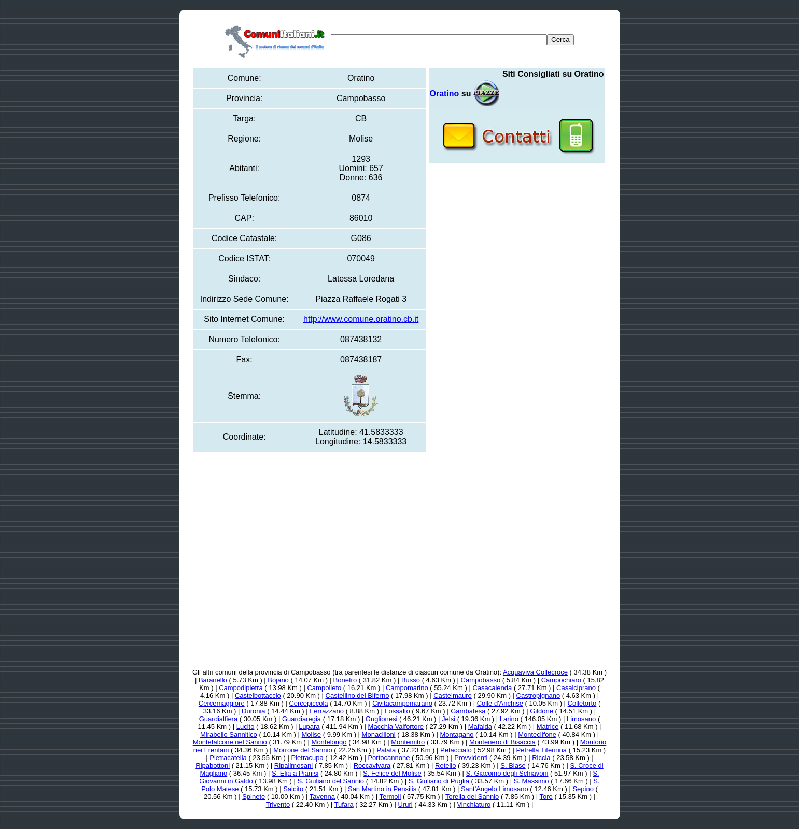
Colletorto (582, 703)
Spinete (253, 796)
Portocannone (389, 758)
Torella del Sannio (472, 796)
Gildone (541, 711)
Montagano (456, 734)
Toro (546, 796)
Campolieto (324, 688)
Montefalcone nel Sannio (230, 742)
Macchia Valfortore (396, 726)
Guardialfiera (218, 719)
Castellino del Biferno (357, 695)
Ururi (405, 804)
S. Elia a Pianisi (295, 773)
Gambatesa (468, 711)
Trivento (278, 804)
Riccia (541, 758)
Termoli (390, 796)
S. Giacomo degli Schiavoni (507, 773)
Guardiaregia (301, 719)
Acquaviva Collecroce (535, 672)
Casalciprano (576, 688)
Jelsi (448, 719)
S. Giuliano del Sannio (330, 781)
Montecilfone (537, 734)
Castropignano (538, 695)
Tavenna (322, 796)
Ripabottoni (212, 765)
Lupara (309, 726)
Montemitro (408, 742)
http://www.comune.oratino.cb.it (360, 319)
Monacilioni (379, 734)
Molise (311, 734)
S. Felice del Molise (392, 773)
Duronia (253, 711)
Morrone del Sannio (302, 750)
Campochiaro (561, 680)
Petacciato (456, 750)
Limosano (581, 719)
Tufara (344, 804)
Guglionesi (381, 719)
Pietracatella (228, 758)
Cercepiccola (308, 703)
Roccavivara (372, 765)
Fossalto (397, 711)
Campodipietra (241, 688)
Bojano (278, 680)
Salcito (293, 789)
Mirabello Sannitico (228, 734)
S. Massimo (531, 781)
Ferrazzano (327, 711)
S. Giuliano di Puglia (439, 781)
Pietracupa (307, 758)
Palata (386, 750)
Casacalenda (492, 688)
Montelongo (329, 742)
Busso (410, 680)
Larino (509, 719)
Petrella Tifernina (541, 750)
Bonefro (345, 680)
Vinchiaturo (473, 804)
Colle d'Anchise (500, 703)
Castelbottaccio (258, 695)
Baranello (213, 680)
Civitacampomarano (402, 703)
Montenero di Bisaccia (502, 742)
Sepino (582, 789)
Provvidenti (470, 758)
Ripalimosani (293, 765)
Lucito (245, 726)
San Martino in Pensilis (382, 789)
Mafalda (480, 726)
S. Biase (512, 765)
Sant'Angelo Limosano (494, 789)
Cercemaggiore (222, 703)
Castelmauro (452, 695)
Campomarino (407, 688)
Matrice (548, 726)
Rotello (445, 765)
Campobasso (481, 680)
